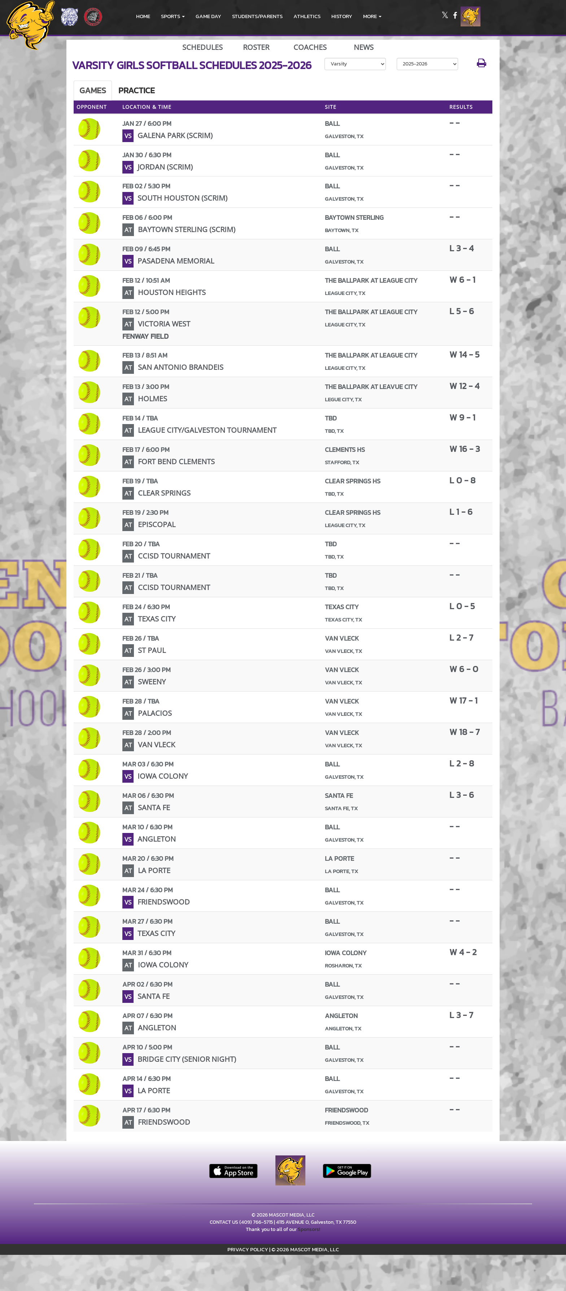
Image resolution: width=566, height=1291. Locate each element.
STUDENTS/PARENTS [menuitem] (257, 16)
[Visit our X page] (445, 16)
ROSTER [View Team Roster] (256, 47)
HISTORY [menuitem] (341, 16)
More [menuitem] (372, 16)
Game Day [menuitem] (208, 16)
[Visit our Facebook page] (455, 16)
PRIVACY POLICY (247, 1249)
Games (92, 90)
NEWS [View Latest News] (364, 47)
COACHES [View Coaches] (310, 47)
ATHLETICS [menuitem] (307, 16)
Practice (136, 90)
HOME (143, 16)
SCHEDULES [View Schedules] (202, 47)
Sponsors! (309, 1229)
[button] (173, 16)
